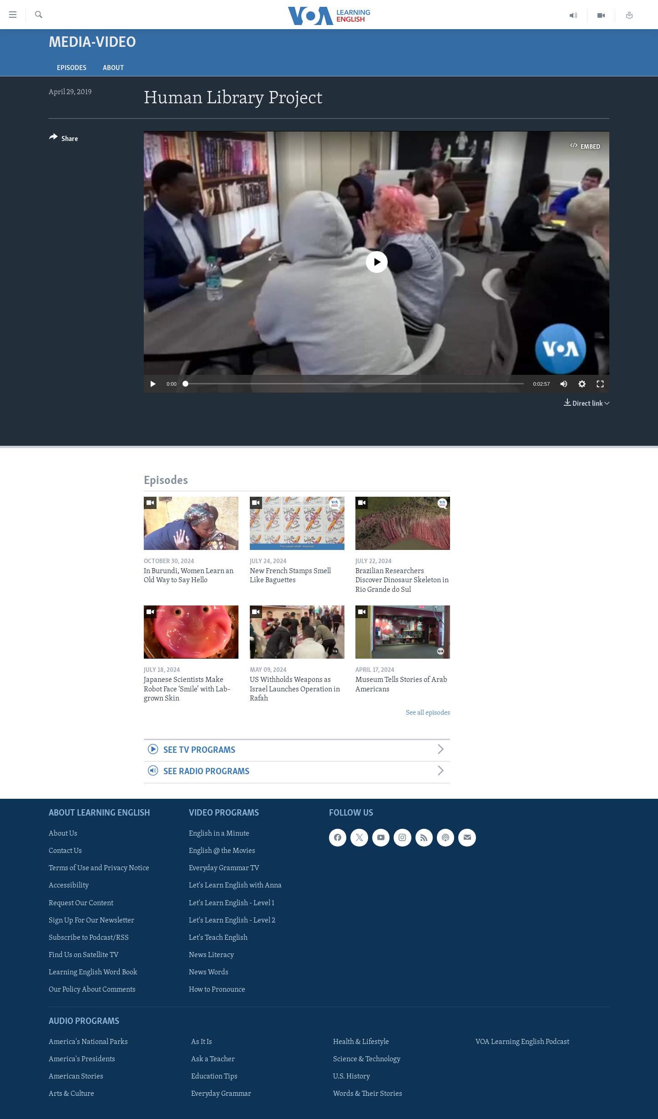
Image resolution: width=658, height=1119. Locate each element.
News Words (208, 972)
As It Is (201, 1042)
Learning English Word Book (93, 972)
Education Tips (214, 1076)
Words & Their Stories (367, 1094)
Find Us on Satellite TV (84, 954)
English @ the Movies (222, 851)
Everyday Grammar (221, 1094)
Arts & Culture (71, 1094)
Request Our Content (81, 903)
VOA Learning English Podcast (522, 1042)
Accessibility (69, 885)
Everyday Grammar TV (224, 868)
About (113, 68)
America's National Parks (88, 1042)
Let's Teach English (218, 937)
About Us (63, 833)
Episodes (71, 68)
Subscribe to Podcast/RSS (89, 937)
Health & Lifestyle (361, 1042)
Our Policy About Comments (92, 989)
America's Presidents (82, 1059)
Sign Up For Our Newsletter (91, 920)
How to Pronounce (217, 989)
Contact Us (65, 851)
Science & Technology (366, 1059)
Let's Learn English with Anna (235, 885)
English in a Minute (219, 833)
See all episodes (428, 713)
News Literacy (211, 954)
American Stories (76, 1076)
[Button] (63, 140)
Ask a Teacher (213, 1059)
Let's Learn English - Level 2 (232, 920)
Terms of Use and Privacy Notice (99, 868)
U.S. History (351, 1076)
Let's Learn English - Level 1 (231, 903)
